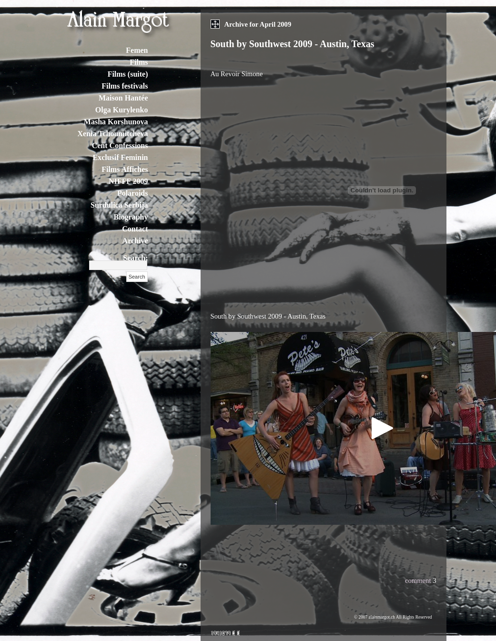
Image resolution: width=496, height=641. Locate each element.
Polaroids (132, 193)
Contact (135, 229)
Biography (130, 217)
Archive (135, 241)
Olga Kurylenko (121, 110)
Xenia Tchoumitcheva (112, 134)
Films (139, 62)
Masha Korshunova (116, 122)
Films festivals (124, 86)
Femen (137, 50)
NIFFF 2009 (128, 181)
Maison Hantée (123, 98)
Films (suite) (128, 74)
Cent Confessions (120, 145)
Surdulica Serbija (119, 205)
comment (418, 580)
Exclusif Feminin (120, 157)
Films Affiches (124, 169)
